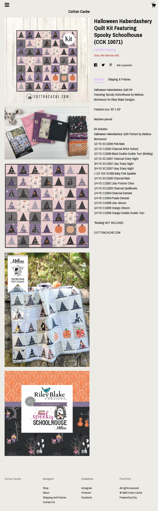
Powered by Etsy (128, 497)
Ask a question (124, 65)
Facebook (86, 497)
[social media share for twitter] (103, 65)
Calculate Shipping (105, 50)
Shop (46, 488)
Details (99, 79)
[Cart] (153, 6)
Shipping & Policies (119, 79)
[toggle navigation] (7, 5)
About (46, 492)
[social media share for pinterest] (111, 65)
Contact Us (49, 502)
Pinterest (86, 492)
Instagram (86, 488)
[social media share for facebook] (96, 65)
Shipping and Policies (54, 497)
